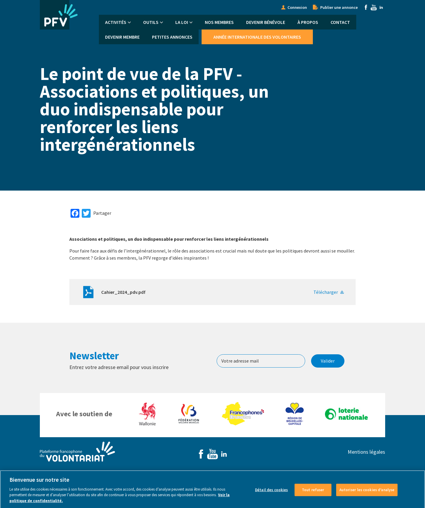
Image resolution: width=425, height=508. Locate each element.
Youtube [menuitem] (373, 7)
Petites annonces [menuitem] (172, 37)
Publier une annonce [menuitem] (339, 7)
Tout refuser (313, 492)
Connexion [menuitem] (297, 7)
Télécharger (325, 292)
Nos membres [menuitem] (219, 22)
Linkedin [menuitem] (381, 7)
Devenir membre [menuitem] (122, 37)
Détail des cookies (271, 492)
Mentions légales (366, 451)
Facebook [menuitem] (366, 7)
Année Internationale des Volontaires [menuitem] (257, 37)
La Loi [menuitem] (181, 22)
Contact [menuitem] (340, 22)
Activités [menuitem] (115, 22)
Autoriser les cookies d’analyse (366, 492)
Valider (328, 361)
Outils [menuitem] (150, 22)
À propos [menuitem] (308, 22)
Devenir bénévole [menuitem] (265, 22)
